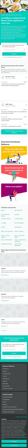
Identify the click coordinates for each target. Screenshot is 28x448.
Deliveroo (5, 2)
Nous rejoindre (6, 386)
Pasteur (3, 227)
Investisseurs (6, 368)
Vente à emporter (7, 373)
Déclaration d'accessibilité (8, 411)
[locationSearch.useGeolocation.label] (24, 50)
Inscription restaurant (7, 388)
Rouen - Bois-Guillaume (7, 231)
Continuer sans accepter (21, 417)
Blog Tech (5, 381)
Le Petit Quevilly (19, 218)
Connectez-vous (6, 57)
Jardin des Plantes (6, 218)
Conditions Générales (7, 397)
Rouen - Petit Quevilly (6, 239)
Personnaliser (14, 442)
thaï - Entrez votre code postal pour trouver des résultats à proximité (13, 45)
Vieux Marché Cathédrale (18, 244)
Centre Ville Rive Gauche (5, 215)
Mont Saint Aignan (19, 223)
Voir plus (5, 376)
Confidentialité (6, 399)
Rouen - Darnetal (19, 231)
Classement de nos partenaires (9, 407)
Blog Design (5, 383)
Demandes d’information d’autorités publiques (13, 409)
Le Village (3, 223)
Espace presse (6, 378)
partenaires (6, 422)
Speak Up (5, 404)
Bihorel (3, 210)
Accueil (3, 15)
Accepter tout (14, 446)
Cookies (4, 402)
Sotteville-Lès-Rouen (6, 244)
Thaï (16, 15)
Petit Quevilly (18, 227)
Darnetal (17, 214)
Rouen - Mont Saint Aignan (19, 236)
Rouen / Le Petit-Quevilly (5, 236)
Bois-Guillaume (18, 210)
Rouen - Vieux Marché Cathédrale (20, 240)
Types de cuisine (10, 15)
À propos (5, 371)
